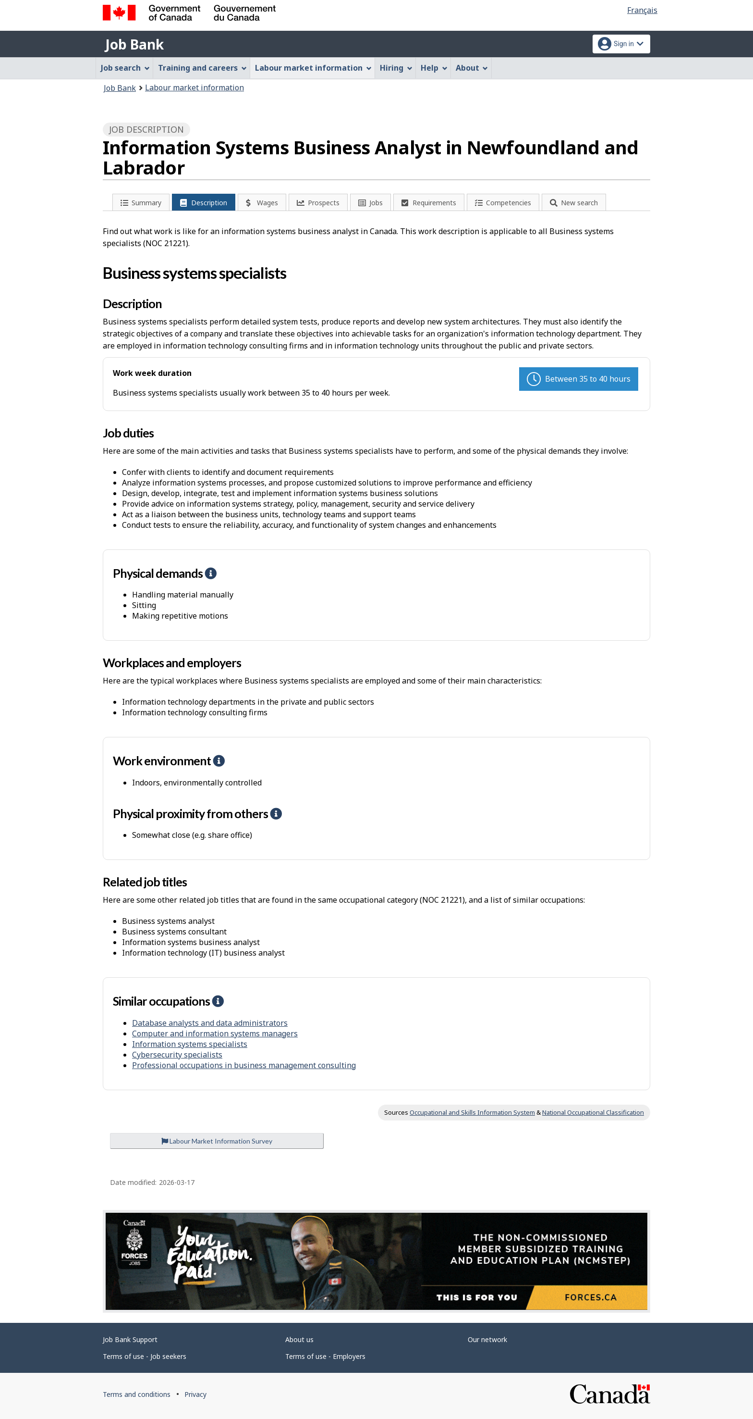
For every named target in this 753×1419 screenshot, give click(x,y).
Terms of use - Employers (325, 1356)
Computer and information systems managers (215, 1033)
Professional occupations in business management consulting (244, 1065)
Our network (487, 1339)
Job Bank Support (130, 1339)
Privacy (195, 1394)
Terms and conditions (136, 1394)
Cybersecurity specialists (177, 1054)
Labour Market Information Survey (216, 1141)
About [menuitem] (472, 67)
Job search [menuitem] (125, 67)
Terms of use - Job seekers (144, 1356)
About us (299, 1339)
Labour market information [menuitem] (313, 67)
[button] (210, 573)
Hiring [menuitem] (396, 67)
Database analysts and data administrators (210, 1023)
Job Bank (134, 44)
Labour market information (194, 87)
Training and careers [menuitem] (202, 67)
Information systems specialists (189, 1044)
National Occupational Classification (593, 1112)
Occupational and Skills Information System (472, 1112)
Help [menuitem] (434, 67)
